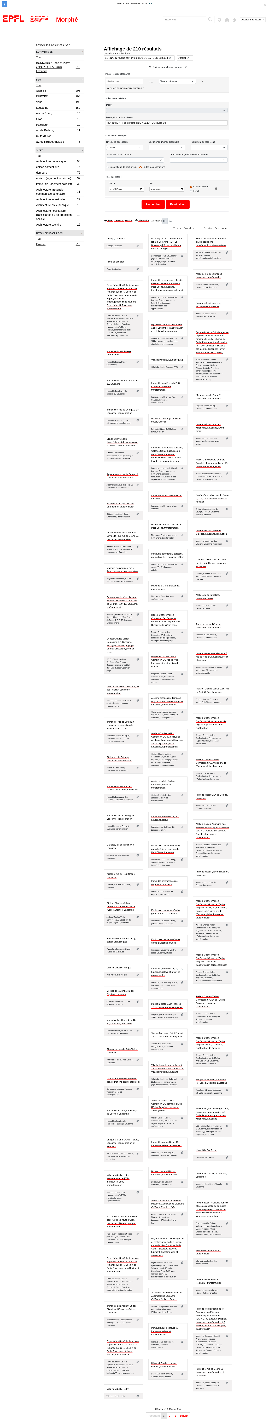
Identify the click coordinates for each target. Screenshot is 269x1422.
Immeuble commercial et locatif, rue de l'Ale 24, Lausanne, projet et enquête (212, 656)
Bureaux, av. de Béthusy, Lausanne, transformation (164, 1173)
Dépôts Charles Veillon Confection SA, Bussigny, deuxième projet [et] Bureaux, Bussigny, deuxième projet (165, 620)
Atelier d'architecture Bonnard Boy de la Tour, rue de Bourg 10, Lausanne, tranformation (123, 536)
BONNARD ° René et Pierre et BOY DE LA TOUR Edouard (58, 67)
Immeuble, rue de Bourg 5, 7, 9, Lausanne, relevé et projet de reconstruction (167, 971)
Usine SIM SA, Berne (206, 1150)
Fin (151, 183)
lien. (151, 3)
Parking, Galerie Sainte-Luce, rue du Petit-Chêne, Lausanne (212, 690)
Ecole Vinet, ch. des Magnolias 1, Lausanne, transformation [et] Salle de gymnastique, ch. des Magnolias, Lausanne (212, 1113)
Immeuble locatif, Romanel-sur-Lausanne (166, 497)
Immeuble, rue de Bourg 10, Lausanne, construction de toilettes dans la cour (120, 725)
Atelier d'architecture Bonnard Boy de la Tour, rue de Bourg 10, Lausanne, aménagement (212, 463)
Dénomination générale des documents (189, 154)
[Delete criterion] (202, 81)
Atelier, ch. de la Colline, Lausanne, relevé (208, 597)
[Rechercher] (184, 19)
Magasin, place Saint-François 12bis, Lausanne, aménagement (167, 1006)
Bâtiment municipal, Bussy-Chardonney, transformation (120, 505)
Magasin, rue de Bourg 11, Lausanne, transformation (209, 397)
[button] (227, 19)
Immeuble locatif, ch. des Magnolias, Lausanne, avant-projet (210, 427)
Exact (196, 191)
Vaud (58, 102)
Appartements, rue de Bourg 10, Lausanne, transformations (122, 476)
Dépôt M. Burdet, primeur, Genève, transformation (164, 1365)
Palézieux (58, 125)
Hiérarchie (142, 220)
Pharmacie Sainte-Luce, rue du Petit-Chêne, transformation (166, 526)
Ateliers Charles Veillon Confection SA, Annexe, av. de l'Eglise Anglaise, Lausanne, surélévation (211, 723)
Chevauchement (201, 186)
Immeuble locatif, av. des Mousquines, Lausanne (208, 305)
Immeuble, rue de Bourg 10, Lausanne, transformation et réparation (210, 1372)
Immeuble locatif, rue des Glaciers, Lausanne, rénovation (211, 532)
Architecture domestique (58, 161)
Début (112, 183)
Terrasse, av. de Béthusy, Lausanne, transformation (208, 626)
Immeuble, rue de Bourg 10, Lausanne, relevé (165, 818)
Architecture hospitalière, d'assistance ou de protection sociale (58, 214)
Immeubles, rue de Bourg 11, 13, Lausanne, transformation (123, 411)
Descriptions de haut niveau (123, 167)
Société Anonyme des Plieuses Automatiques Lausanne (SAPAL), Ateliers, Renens (166, 1295)
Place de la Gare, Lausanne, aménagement (165, 587)
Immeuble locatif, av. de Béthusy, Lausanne (212, 796)
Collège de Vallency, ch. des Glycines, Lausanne (120, 993)
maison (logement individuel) (58, 178)
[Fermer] (265, 4)
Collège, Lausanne (116, 238)
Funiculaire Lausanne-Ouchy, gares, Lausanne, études (165, 941)
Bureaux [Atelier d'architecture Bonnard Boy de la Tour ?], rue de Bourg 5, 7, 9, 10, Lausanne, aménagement (122, 602)
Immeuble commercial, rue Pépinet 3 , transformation (209, 1281)
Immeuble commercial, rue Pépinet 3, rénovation (164, 883)
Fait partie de (44, 51)
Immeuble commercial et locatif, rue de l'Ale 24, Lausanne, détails (167, 555)
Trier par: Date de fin (184, 228)
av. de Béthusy (58, 130)
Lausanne (58, 108)
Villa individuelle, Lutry (118, 1389)
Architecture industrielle (58, 199)
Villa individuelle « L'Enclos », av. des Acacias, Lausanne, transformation (123, 689)
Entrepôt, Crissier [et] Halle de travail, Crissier (166, 420)
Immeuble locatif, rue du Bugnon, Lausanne (212, 873)
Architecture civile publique (58, 205)
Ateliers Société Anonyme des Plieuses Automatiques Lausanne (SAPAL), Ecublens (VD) (167, 1203)
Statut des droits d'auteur (118, 154)
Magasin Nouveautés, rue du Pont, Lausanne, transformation (122, 570)
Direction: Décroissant (216, 228)
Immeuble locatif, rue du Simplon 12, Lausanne (123, 382)
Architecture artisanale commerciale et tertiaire (58, 191)
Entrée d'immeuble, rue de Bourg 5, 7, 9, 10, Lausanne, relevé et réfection (212, 498)
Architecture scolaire (58, 225)
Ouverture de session (252, 19)
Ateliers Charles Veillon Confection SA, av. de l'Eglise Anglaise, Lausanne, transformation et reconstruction (211, 959)
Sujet (39, 150)
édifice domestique (58, 167)
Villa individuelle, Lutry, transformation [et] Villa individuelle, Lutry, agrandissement (118, 1180)
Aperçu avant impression (118, 220)
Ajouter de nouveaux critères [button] (124, 88)
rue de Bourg (58, 113)
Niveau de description (49, 233)
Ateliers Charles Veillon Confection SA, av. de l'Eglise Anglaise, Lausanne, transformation (210, 1001)
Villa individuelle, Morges (119, 967)
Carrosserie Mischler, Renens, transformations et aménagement (123, 1080)
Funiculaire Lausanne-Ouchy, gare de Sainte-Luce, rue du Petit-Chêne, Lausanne (165, 849)
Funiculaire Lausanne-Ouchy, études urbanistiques (121, 940)
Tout (38, 57)
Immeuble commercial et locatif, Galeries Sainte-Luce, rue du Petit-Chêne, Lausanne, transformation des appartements (167, 285)
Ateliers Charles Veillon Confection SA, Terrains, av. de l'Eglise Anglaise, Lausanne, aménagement (166, 1105)
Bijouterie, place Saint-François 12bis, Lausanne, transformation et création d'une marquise (167, 327)
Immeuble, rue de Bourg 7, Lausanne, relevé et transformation (164, 1331)
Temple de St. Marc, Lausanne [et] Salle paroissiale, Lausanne (211, 1081)
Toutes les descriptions (154, 167)
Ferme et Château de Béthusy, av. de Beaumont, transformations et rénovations (211, 242)
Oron (58, 119)
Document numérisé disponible (164, 142)
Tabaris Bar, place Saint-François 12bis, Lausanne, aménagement (167, 1035)
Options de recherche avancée (168, 67)
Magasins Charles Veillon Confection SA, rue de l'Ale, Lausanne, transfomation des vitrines (165, 661)
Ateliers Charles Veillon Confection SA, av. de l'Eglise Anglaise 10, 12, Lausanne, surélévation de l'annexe (210, 1043)
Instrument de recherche (203, 142)
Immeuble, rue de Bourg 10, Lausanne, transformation (120, 817)
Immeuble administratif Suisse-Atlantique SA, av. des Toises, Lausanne (122, 1309)
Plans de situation (115, 261)
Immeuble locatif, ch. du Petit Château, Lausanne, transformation (165, 386)
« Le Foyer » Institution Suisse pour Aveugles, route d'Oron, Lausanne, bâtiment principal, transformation (122, 1221)
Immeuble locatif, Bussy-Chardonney (119, 353)
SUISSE (58, 91)
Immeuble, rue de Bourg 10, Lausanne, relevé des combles (166, 1144)
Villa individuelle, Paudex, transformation (208, 1252)
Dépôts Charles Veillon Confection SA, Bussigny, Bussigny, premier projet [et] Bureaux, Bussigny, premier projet (120, 645)
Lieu (38, 79)
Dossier (58, 244)
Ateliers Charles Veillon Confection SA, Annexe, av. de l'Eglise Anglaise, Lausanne (211, 762)
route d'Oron (58, 136)
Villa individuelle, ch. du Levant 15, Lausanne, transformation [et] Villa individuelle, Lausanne (167, 1068)
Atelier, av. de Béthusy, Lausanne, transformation (119, 759)
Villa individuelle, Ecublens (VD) (167, 359)
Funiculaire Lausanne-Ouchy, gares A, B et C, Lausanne (165, 912)
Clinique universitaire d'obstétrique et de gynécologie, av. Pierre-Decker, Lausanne (122, 442)
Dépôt (109, 105)
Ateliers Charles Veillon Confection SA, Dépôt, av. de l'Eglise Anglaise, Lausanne (121, 906)
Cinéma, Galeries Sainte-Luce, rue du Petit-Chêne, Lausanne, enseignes (211, 563)
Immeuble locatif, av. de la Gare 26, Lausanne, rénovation (122, 1022)
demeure (58, 173)
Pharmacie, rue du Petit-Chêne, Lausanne (122, 1051)
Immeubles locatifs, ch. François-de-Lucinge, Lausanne (123, 1112)
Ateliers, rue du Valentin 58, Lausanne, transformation (209, 276)
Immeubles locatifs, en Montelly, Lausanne (211, 1175)
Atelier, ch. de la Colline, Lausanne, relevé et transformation (163, 784)
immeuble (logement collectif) (58, 184)
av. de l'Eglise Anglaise (58, 142)
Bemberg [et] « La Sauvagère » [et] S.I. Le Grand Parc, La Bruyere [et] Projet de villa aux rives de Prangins (166, 243)
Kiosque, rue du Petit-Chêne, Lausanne (121, 876)
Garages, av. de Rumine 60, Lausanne (120, 846)
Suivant (184, 1415)
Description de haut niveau (119, 117)
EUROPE (58, 96)
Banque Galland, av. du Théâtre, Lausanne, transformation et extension (123, 1143)
